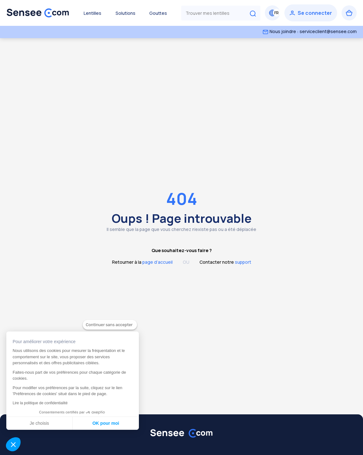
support (243, 262)
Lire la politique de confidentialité (38, 403)
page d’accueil (157, 262)
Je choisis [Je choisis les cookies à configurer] (37, 423)
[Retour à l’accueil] (37, 13)
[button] (13, 444)
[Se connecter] (310, 12)
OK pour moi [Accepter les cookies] (104, 423)
